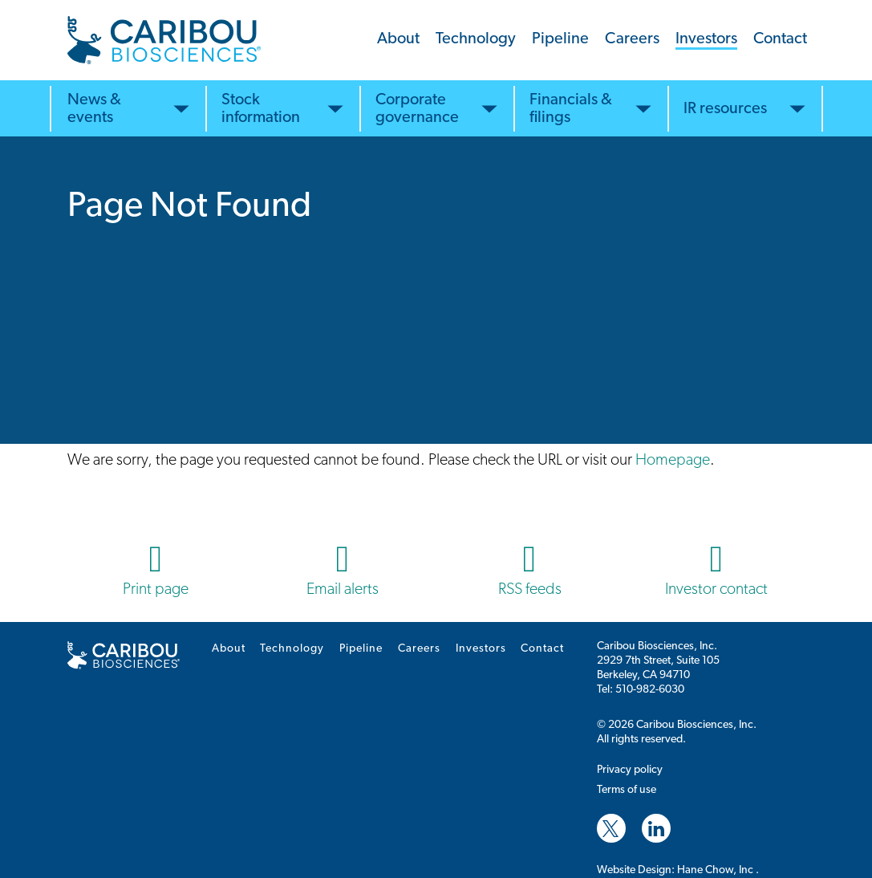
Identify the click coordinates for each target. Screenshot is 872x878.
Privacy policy (630, 770)
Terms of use (626, 790)
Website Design (634, 870)
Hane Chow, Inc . (718, 870)
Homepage (672, 461)
